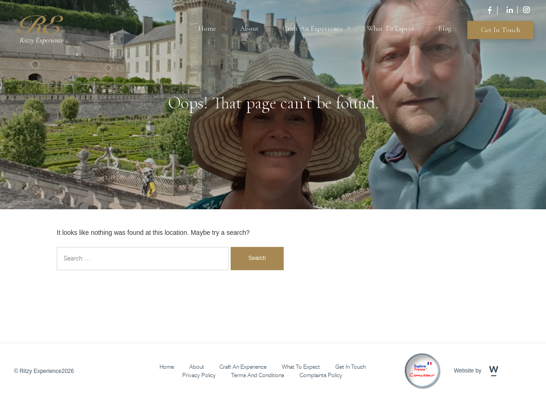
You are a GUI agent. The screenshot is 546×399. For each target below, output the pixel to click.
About (249, 28)
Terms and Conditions (257, 375)
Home (207, 28)
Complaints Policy (321, 375)
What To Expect (390, 28)
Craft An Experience (312, 28)
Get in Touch (500, 30)
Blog (444, 28)
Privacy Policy (199, 375)
